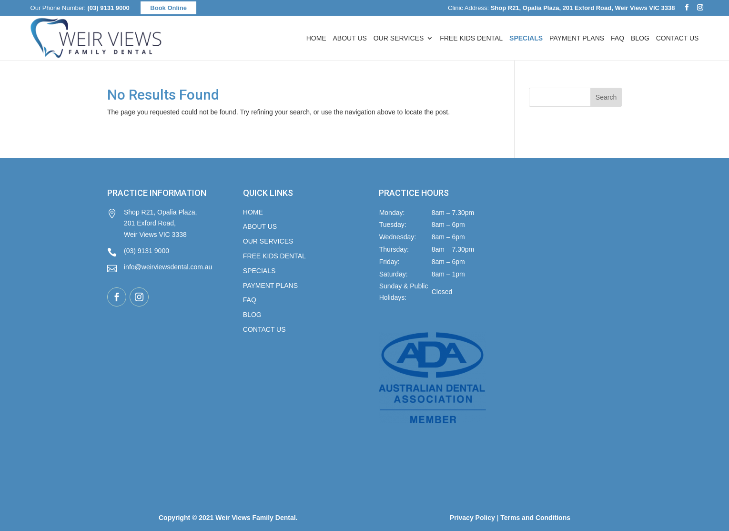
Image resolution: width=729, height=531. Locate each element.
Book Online (168, 7)
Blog (640, 38)
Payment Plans (576, 38)
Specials (259, 271)
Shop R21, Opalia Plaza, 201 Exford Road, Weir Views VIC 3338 (152, 223)
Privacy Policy (472, 517)
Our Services (399, 38)
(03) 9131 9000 (109, 7)
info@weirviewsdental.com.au (159, 268)
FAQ (617, 38)
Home (316, 38)
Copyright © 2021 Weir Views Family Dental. (228, 517)
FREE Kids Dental (471, 38)
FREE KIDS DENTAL (274, 256)
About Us (350, 38)
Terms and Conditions (535, 517)
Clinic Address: (561, 8)
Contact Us (677, 38)
